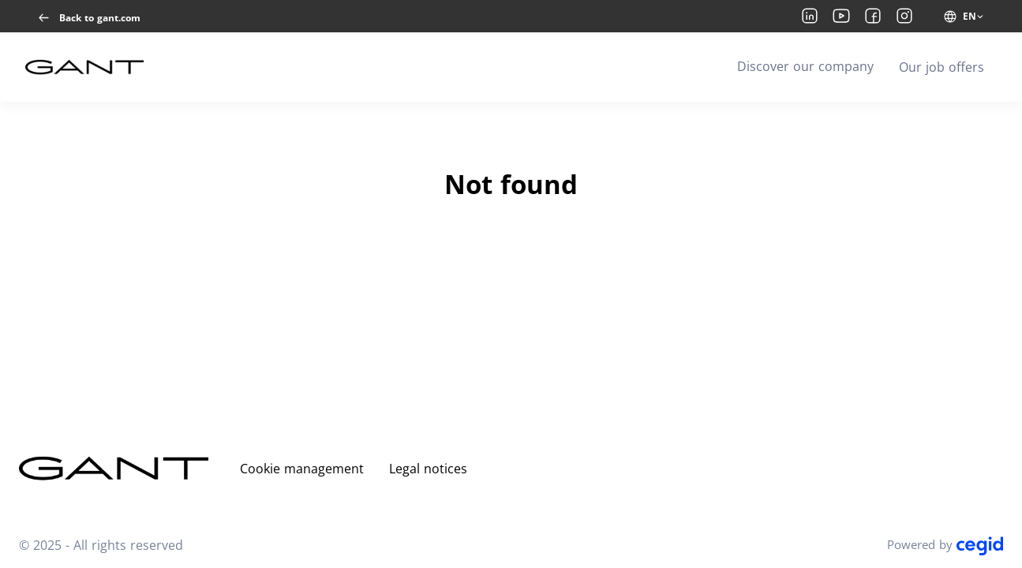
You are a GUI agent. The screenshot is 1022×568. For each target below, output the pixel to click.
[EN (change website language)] (964, 16)
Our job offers (941, 67)
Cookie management (302, 468)
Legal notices (428, 468)
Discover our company (805, 66)
